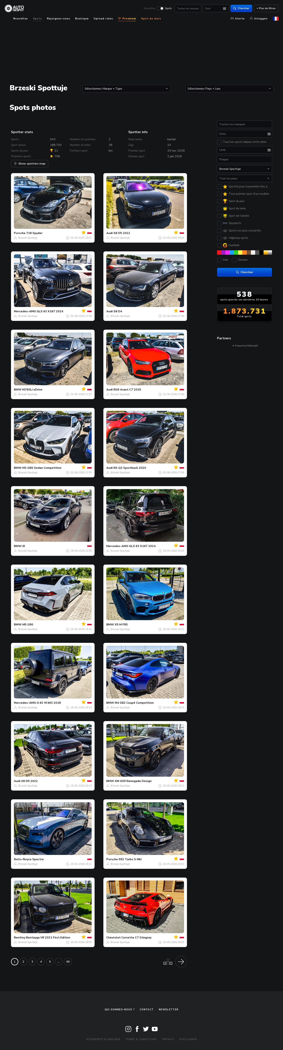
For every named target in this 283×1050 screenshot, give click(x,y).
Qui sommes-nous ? (120, 1009)
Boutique (82, 18)
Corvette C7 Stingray (136, 938)
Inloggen (259, 18)
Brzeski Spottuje (27, 238)
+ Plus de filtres (266, 8)
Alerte (238, 18)
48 (68, 962)
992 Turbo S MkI (130, 859)
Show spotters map (29, 164)
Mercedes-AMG (25, 311)
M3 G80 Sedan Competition (41, 468)
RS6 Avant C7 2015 (127, 390)
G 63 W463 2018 (49, 703)
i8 (23, 546)
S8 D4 (117, 311)
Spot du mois (151, 18)
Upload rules (103, 18)
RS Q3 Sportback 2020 (129, 468)
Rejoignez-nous (58, 18)
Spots (168, 8)
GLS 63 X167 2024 (50, 311)
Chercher (241, 8)
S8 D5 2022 (121, 233)
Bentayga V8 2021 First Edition (48, 938)
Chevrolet (113, 938)
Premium (127, 18)
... (59, 962)
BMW (18, 390)
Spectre (38, 859)
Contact (147, 1009)
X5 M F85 (121, 625)
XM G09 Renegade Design (133, 781)
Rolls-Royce (23, 859)
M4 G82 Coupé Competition (134, 703)
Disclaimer (188, 1039)
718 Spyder (34, 233)
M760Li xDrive (32, 390)
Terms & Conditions (141, 1039)
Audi (109, 233)
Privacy (168, 1039)
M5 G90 (27, 625)
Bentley (19, 938)
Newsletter (168, 1009)
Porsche (19, 233)
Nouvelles (149, 8)
